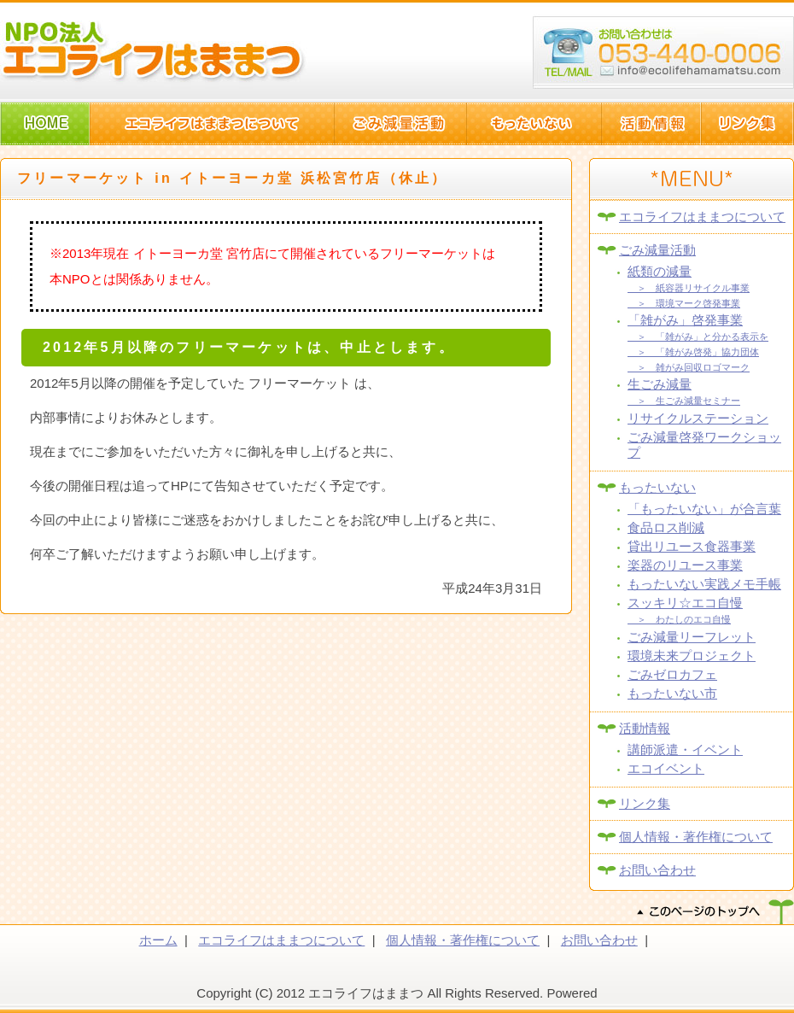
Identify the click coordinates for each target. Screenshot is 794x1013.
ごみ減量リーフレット (692, 636)
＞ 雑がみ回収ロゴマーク (689, 367)
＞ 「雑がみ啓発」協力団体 (693, 352)
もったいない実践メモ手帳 (704, 584)
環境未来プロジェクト (692, 655)
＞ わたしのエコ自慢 (679, 619)
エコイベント (666, 768)
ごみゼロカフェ (672, 674)
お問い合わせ (657, 870)
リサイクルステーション (698, 418)
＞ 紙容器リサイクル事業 (689, 288)
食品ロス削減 (666, 527)
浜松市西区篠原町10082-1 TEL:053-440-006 (663, 53)
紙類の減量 (660, 271)
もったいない (657, 487)
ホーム (158, 940)
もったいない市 (672, 693)
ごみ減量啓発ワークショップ (704, 445)
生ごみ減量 (660, 384)
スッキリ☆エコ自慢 (685, 602)
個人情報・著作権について (696, 836)
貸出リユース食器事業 (692, 546)
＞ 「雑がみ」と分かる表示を (698, 336)
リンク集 (644, 803)
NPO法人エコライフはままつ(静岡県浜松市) (153, 51)
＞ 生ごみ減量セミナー (684, 400)
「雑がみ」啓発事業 (685, 320)
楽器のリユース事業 (685, 565)
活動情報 (644, 728)
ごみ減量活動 (657, 250)
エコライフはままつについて (702, 216)
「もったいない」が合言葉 (704, 508)
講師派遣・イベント (685, 749)
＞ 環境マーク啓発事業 (684, 303)
